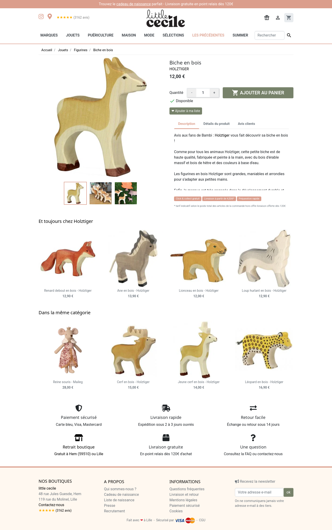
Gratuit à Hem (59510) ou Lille (79, 446)
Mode (149, 35)
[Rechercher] (270, 35)
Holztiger (179, 69)
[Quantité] (203, 92)
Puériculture (100, 35)
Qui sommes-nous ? (120, 489)
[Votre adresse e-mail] (259, 492)
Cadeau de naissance (121, 494)
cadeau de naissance (133, 4)
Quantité (176, 92)
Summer (240, 35)
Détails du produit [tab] (216, 124)
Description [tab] (186, 124)
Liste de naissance (119, 500)
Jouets (72, 35)
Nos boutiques (55, 481)
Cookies (176, 511)
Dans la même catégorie (64, 312)
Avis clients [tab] (246, 124)
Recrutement (114, 511)
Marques (49, 35)
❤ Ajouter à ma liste (186, 111)
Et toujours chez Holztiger (66, 221)
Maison (129, 35)
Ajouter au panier (258, 92)
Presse (109, 505)
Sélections (173, 35)
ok (288, 492)
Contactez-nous (51, 505)
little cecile (47, 488)
